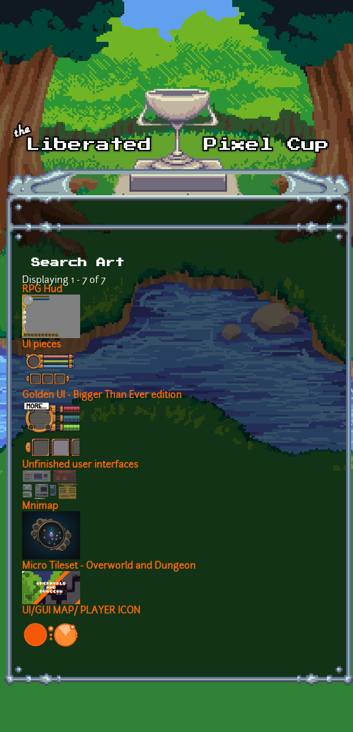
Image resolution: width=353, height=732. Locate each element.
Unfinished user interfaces (80, 465)
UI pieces (41, 345)
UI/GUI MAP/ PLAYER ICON (81, 611)
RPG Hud (42, 290)
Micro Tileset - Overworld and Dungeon (109, 566)
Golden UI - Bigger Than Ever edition (102, 395)
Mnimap (40, 506)
